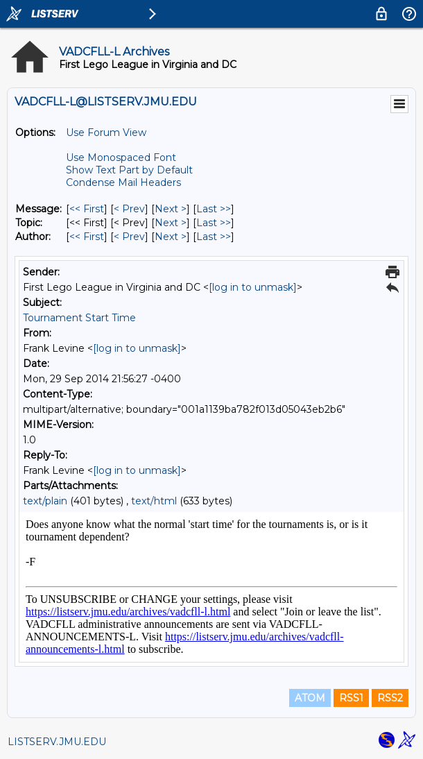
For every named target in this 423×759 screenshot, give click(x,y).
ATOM (310, 698)
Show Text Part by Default (129, 170)
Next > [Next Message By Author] (171, 236)
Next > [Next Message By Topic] (171, 222)
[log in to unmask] (253, 287)
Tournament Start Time (79, 318)
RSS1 (351, 698)
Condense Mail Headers (123, 182)
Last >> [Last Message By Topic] (213, 222)
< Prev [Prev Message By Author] (129, 236)
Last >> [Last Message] (213, 209)
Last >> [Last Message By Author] (213, 236)
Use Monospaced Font (121, 157)
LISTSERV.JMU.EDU (57, 741)
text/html (154, 501)
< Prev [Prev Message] (129, 209)
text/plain (45, 501)
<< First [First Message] (86, 209)
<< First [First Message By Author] (86, 236)
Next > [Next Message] (171, 209)
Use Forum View (106, 132)
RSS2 (390, 698)
